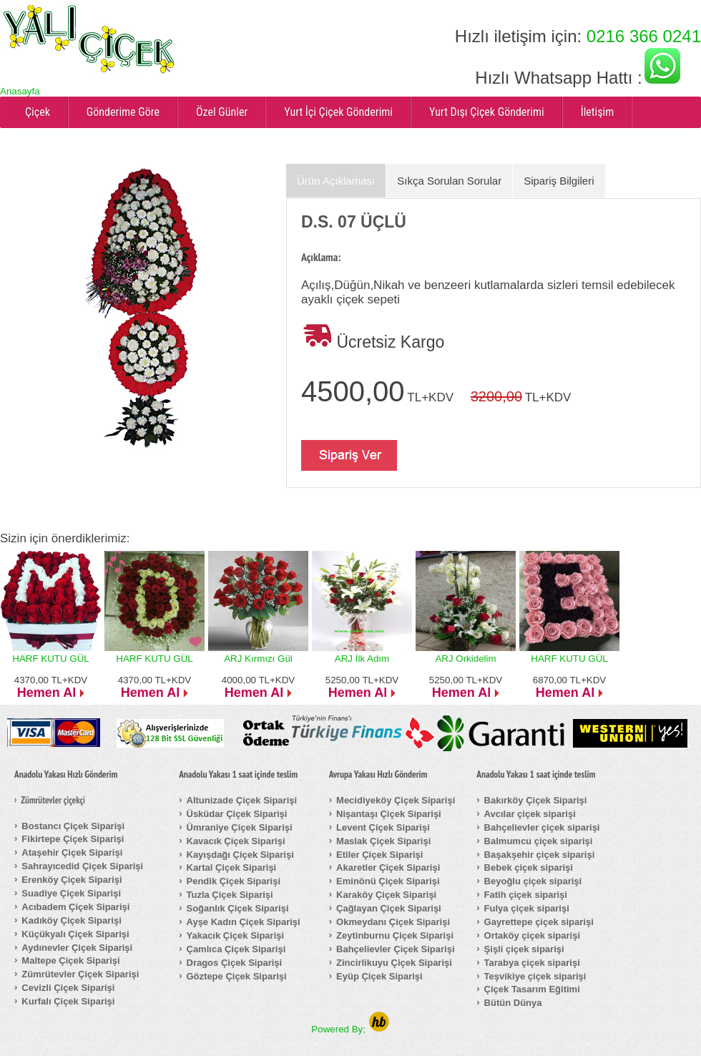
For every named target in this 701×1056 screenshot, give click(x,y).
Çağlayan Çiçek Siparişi (388, 908)
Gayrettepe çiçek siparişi (539, 921)
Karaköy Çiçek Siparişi (386, 894)
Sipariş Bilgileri (559, 181)
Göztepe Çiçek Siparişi (237, 976)
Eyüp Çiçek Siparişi (379, 976)
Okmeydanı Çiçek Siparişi (393, 921)
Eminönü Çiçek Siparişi (388, 881)
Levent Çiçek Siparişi (383, 827)
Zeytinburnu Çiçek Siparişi (395, 935)
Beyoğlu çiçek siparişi (533, 881)
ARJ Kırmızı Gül (258, 658)
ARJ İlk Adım (362, 658)
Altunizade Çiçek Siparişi (242, 800)
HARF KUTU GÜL (50, 658)
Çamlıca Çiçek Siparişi (236, 949)
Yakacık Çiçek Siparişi (236, 935)
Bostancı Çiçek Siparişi (72, 826)
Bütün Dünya (513, 1002)
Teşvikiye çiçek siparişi (535, 976)
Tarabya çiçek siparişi (532, 962)
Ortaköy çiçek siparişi (532, 935)
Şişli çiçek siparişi (524, 949)
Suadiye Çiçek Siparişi (71, 893)
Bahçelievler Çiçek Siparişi (395, 949)
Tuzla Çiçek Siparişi (230, 894)
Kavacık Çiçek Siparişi (236, 841)
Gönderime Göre (123, 112)
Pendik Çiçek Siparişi (234, 881)
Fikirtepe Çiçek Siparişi (72, 838)
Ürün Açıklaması (336, 181)
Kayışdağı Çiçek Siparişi (240, 854)
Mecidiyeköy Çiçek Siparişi (395, 800)
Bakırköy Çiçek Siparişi (535, 800)
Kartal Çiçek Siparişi (232, 867)
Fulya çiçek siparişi (526, 908)
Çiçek (37, 112)
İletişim (597, 112)
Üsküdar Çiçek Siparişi (237, 813)
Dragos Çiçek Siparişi (235, 962)
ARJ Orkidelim (465, 658)
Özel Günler (221, 112)
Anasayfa (20, 91)
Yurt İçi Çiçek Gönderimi (338, 112)
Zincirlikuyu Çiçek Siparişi (394, 962)
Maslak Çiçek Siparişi (383, 841)
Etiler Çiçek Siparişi (379, 854)
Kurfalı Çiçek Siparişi (67, 1001)
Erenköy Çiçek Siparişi (71, 879)
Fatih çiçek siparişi (525, 894)
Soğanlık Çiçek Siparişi (238, 908)
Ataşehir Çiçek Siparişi (71, 852)
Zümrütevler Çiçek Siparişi (80, 974)
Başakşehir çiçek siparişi (539, 854)
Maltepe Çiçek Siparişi (70, 960)
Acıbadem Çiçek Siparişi (75, 906)
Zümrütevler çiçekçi (53, 800)
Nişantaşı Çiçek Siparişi (388, 813)
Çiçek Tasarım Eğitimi (532, 989)
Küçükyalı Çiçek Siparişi (75, 934)
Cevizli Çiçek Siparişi (67, 987)
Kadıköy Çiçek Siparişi (71, 920)
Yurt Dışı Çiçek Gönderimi (486, 112)
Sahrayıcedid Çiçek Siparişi (82, 866)
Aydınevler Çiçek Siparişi (76, 947)
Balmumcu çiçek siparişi (538, 841)
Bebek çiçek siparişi (528, 867)
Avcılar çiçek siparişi (530, 813)
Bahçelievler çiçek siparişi (542, 827)
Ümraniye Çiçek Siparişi (240, 827)
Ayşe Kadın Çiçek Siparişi (243, 921)
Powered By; (350, 1029)
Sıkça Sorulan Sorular (449, 181)
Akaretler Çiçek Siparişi (388, 867)
